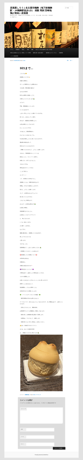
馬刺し (23, 49)
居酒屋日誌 (27, 394)
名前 (22, 429)
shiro (24, 60)
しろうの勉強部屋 (14, 56)
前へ (67, 60)
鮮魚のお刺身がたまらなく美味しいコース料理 (20, 52)
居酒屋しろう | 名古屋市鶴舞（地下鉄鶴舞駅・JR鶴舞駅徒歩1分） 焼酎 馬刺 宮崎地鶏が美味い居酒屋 (31, 10)
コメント (23, 408)
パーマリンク (38, 394)
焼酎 (32, 49)
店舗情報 (61, 52)
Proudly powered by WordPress (41, 454)
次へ (71, 60)
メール (22, 436)
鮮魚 (28, 49)
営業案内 (18, 49)
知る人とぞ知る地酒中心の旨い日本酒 (44, 49)
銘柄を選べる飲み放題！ (38, 52)
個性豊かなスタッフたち (51, 52)
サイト (22, 444)
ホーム (11, 49)
